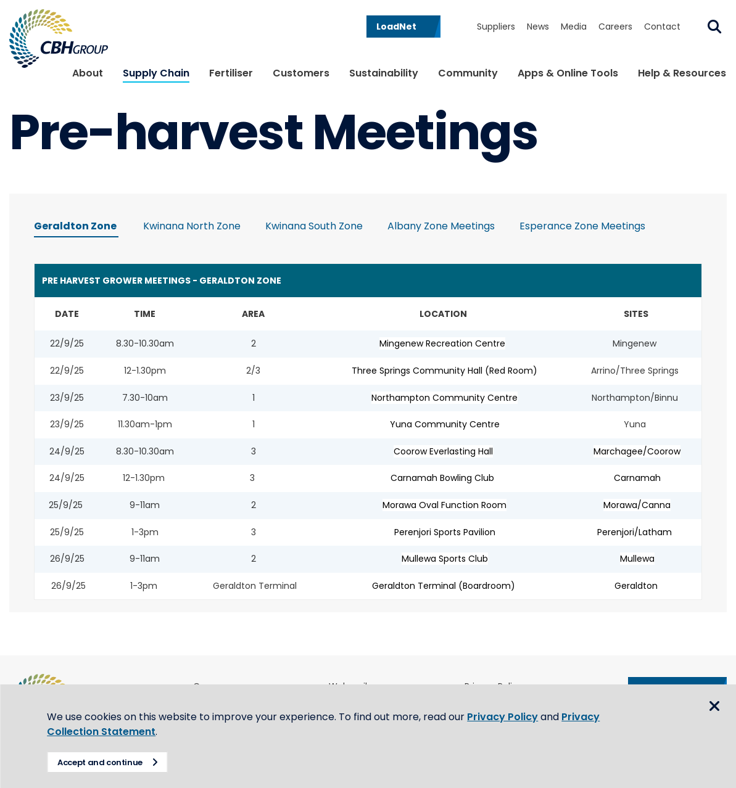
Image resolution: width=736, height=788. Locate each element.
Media (574, 26)
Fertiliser (231, 73)
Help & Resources (682, 73)
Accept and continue (102, 762)
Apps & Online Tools (568, 73)
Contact (662, 26)
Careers (615, 26)
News (538, 26)
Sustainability (383, 73)
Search (714, 26)
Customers (301, 73)
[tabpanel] (368, 429)
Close (714, 706)
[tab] (76, 227)
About (87, 73)
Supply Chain (156, 73)
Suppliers (496, 26)
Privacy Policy (504, 717)
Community (468, 73)
